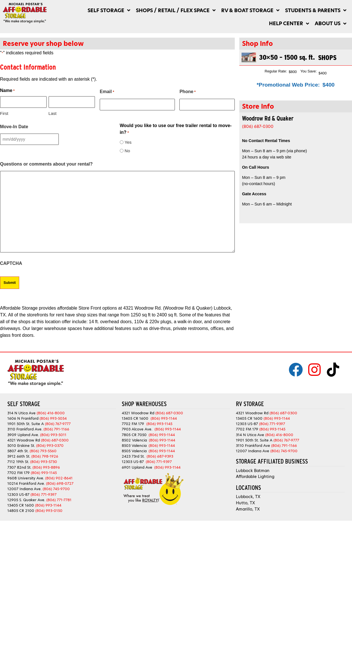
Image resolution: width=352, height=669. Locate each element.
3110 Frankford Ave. (24, 429)
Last (53, 113)
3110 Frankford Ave (253, 445)
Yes (128, 142)
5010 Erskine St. (21, 445)
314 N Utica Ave (21, 413)
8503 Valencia (134, 445)
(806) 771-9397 (44, 494)
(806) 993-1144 (48, 505)
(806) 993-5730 (43, 461)
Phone (187, 92)
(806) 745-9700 (56, 488)
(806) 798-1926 (44, 456)
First (4, 113)
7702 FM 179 (18, 472)
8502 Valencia (134, 440)
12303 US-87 (18, 494)
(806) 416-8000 (51, 413)
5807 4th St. (18, 451)
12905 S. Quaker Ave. (26, 500)
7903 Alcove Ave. (138, 429)
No (127, 150)
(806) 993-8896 (46, 467)
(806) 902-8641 (59, 478)
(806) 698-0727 (59, 483)
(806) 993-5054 (53, 418)
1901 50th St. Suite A (25, 423)
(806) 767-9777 (58, 423)
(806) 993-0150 (48, 510)
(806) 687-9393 (160, 456)
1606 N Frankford (22, 418)
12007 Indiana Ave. (24, 488)
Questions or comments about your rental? (46, 164)
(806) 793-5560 (43, 451)
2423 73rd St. (133, 456)
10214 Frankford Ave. (26, 483)
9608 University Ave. (25, 478)
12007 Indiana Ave (252, 451)
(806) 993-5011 (53, 434)
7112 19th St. (18, 461)
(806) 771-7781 (58, 500)
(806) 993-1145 (44, 472)
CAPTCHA (11, 263)
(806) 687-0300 (257, 126)
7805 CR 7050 (134, 434)
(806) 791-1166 (56, 429)
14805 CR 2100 (20, 510)
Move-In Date (14, 126)
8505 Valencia (134, 451)
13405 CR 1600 (20, 505)
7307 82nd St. (19, 467)
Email (107, 92)
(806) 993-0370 (50, 445)
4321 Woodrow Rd (24, 440)
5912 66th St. (18, 456)
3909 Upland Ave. (23, 434)
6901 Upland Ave (137, 467)
